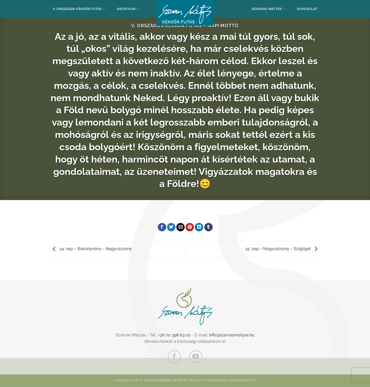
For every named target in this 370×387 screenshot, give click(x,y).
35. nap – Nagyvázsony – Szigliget (282, 248)
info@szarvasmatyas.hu (231, 335)
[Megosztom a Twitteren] (171, 227)
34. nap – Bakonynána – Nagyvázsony (91, 248)
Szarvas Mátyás (268, 8)
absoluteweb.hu (243, 380)
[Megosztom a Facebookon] (162, 227)
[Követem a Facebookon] (174, 356)
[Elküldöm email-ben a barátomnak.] (180, 227)
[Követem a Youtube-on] (195, 356)
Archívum (128, 8)
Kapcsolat (307, 9)
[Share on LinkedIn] (199, 227)
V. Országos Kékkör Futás (79, 8)
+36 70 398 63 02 (174, 335)
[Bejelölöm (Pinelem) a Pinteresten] (190, 227)
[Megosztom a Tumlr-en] (208, 227)
